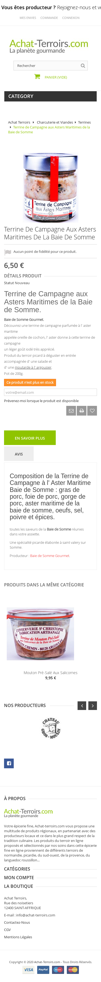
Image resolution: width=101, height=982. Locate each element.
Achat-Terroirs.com (47, 962)
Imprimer (81, 411)
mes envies (28, 18)
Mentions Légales (18, 937)
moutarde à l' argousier (33, 367)
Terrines (84, 122)
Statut (9, 282)
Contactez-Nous (17, 922)
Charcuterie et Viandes (55, 122)
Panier (55, 77)
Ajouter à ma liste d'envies (92, 411)
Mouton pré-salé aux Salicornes (51, 672)
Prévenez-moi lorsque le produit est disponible (41, 400)
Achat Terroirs (19, 122)
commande (49, 18)
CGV (7, 929)
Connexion (70, 18)
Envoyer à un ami (71, 411)
